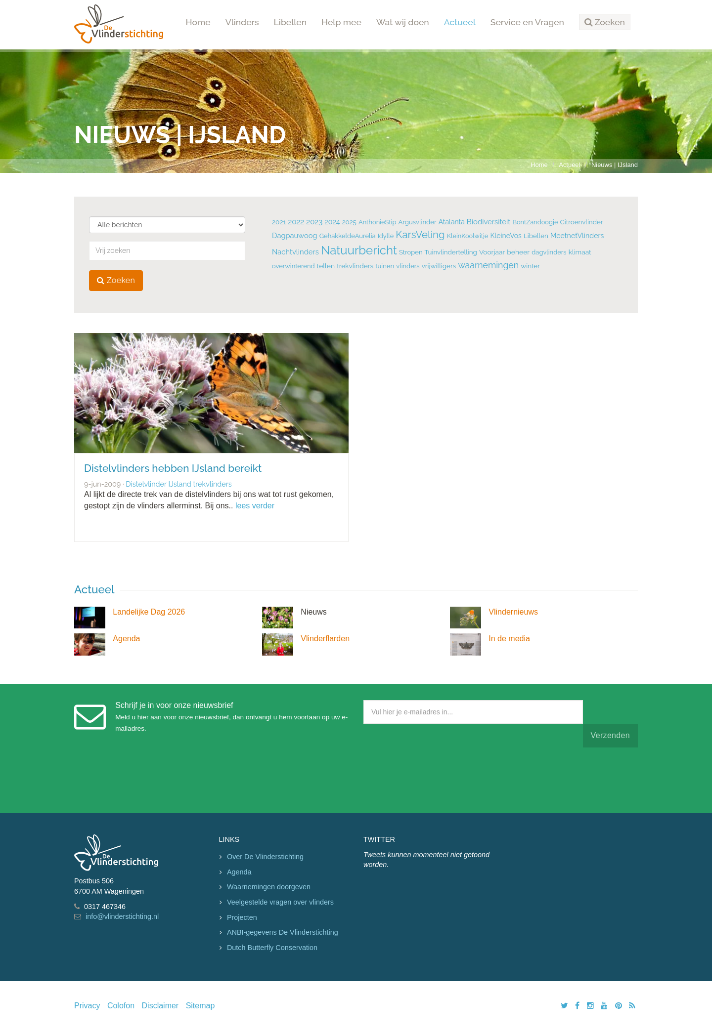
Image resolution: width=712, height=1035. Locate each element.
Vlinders (242, 22)
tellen (326, 266)
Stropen (410, 252)
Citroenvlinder (581, 222)
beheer (518, 252)
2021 (279, 222)
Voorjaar (492, 252)
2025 (349, 222)
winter (530, 266)
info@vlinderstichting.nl (122, 916)
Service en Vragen (527, 22)
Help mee (341, 22)
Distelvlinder (146, 484)
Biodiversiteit (488, 221)
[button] (605, 22)
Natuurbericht (359, 250)
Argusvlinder (417, 222)
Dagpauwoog (294, 235)
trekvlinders (355, 266)
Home (198, 22)
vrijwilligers (439, 266)
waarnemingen (488, 265)
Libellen (290, 22)
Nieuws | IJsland (614, 164)
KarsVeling (420, 235)
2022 (296, 221)
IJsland (179, 484)
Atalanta (452, 222)
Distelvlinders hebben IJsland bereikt (173, 468)
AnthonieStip (377, 222)
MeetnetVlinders (577, 236)
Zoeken (116, 280)
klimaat (580, 252)
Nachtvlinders (295, 252)
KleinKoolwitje (468, 236)
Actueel (460, 22)
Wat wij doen (402, 22)
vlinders (407, 266)
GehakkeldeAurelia (347, 236)
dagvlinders (549, 252)
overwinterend (293, 266)
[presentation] (438, 778)
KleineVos (505, 236)
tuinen (384, 266)
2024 (332, 222)
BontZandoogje (535, 222)
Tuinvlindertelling (451, 252)
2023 (314, 221)
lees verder (254, 505)
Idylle (386, 236)
